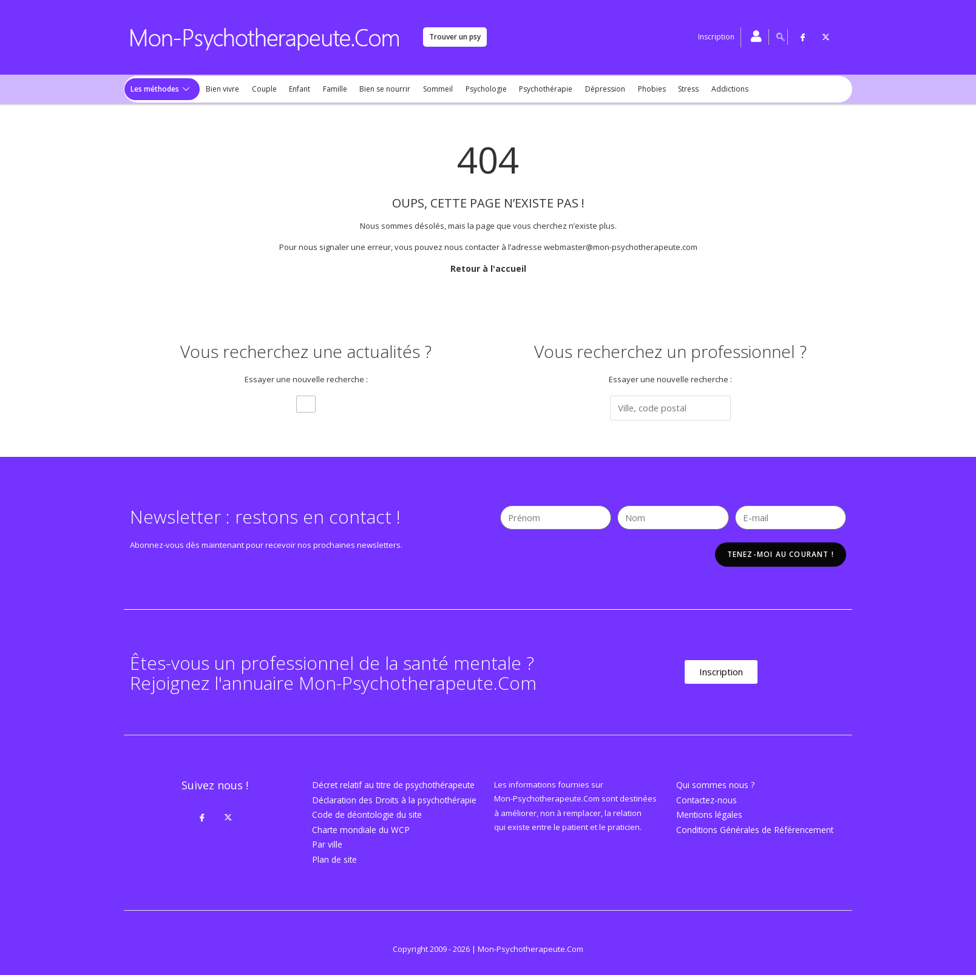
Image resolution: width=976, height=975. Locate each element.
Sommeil (427, 89)
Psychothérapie (532, 89)
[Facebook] (803, 37)
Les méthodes (159, 89)
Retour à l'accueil (488, 268)
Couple (260, 89)
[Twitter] (826, 37)
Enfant (294, 89)
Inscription (716, 37)
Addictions (709, 89)
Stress (670, 89)
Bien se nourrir (376, 89)
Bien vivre (220, 89)
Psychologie (474, 89)
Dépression (590, 89)
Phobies (635, 89)
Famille (328, 89)
